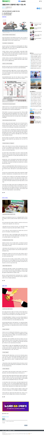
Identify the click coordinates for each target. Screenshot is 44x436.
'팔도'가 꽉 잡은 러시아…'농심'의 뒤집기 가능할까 (37, 99)
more (41, 109)
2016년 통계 (16, 345)
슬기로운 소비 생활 (32, 119)
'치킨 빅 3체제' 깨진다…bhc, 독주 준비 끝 (36, 96)
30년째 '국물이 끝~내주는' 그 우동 (39, 117)
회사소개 (3, 430)
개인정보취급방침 (9, 430)
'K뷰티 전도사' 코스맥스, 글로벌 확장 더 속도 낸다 (37, 104)
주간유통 (31, 110)
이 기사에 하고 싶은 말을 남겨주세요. (16, 422)
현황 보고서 (24, 106)
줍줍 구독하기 (4, 413)
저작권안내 (13, 430)
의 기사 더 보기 (5, 416)
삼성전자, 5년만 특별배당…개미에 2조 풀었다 (37, 56)
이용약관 (6, 430)
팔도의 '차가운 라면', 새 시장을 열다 (39, 118)
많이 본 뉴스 (32, 53)
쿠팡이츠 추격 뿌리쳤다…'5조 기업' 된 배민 (36, 100)
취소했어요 (25, 390)
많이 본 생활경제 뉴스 (33, 91)
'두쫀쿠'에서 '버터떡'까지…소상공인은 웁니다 (37, 94)
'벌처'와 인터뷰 (7, 317)
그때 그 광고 (31, 115)
